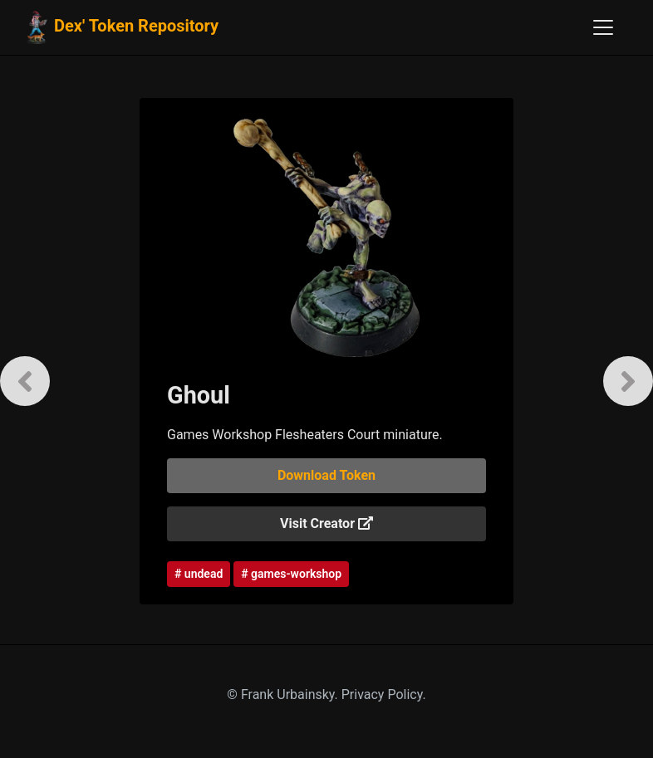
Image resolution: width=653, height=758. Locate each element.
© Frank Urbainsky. (284, 694)
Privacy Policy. (383, 694)
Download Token (326, 475)
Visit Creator (326, 523)
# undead (198, 573)
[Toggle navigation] (603, 27)
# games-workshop (291, 573)
